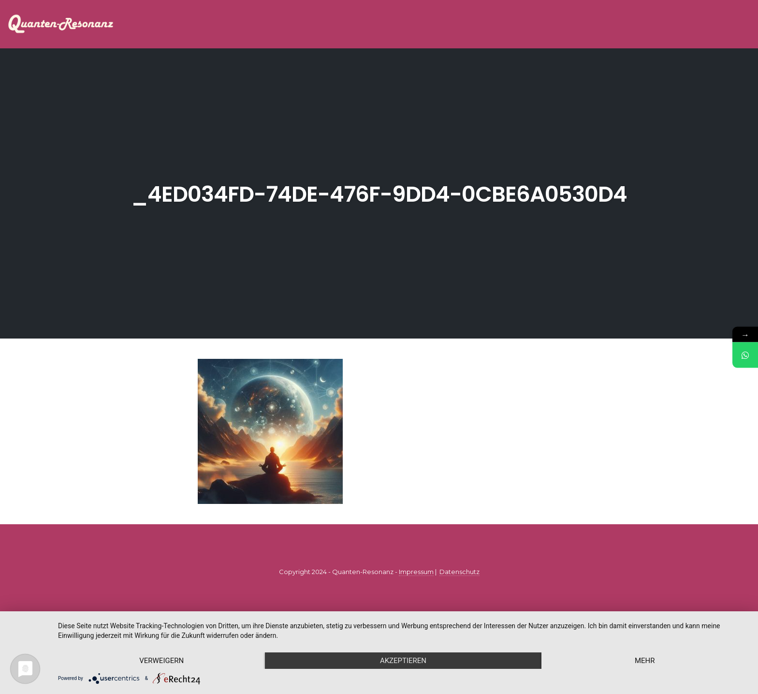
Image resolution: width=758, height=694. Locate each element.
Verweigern (161, 660)
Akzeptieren (403, 660)
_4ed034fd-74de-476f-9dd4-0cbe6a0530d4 (379, 194)
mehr (645, 660)
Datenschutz (459, 572)
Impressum (416, 572)
